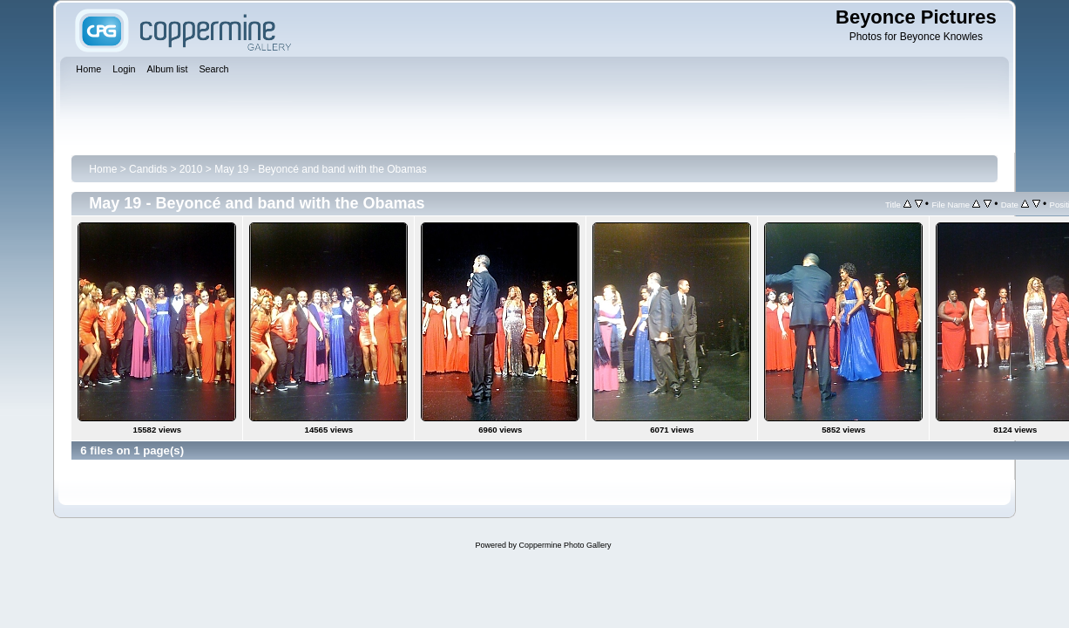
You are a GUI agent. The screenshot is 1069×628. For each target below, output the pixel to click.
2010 (191, 169)
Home (103, 169)
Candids (148, 169)
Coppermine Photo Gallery (564, 545)
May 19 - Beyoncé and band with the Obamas (320, 169)
